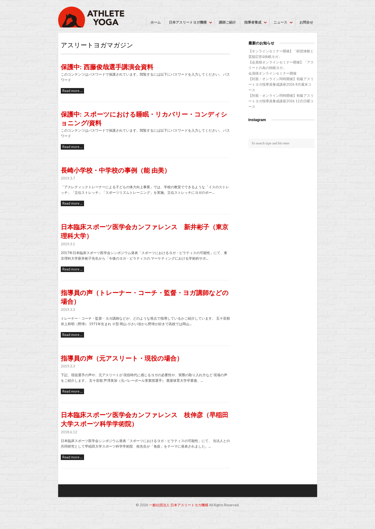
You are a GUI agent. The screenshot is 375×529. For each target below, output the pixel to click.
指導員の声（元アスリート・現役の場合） (122, 358)
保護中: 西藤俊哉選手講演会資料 (107, 67)
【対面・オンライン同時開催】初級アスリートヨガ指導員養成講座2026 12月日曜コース (281, 101)
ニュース (280, 22)
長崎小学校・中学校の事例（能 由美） (116, 170)
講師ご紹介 (227, 22)
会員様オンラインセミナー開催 (272, 73)
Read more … (72, 91)
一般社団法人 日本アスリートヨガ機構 (178, 505)
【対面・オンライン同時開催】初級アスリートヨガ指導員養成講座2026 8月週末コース (281, 84)
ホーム (155, 22)
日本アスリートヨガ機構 (188, 22)
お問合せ (306, 22)
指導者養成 (252, 22)
